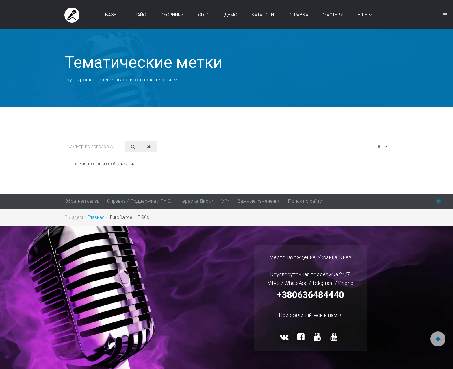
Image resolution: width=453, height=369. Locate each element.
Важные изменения (253, 201)
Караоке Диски (192, 201)
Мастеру (333, 15)
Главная (96, 217)
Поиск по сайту (297, 201)
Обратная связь (82, 201)
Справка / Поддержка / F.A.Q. (137, 201)
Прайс (139, 15)
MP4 (220, 201)
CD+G (204, 15)
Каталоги (263, 15)
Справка (299, 15)
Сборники (172, 15)
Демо (231, 15)
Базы (112, 15)
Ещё (363, 15)
